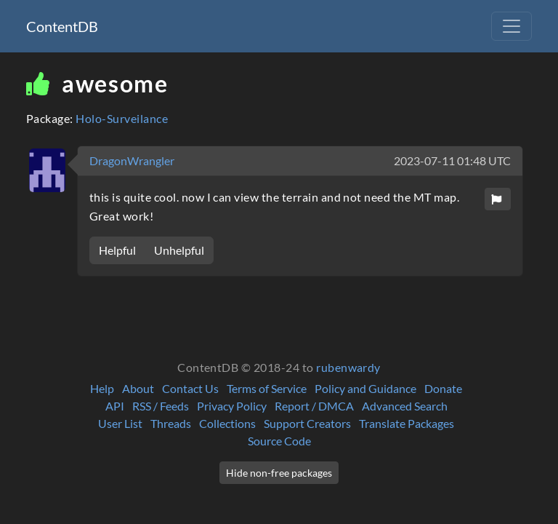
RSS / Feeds (160, 406)
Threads (170, 423)
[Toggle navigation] (511, 26)
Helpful (117, 250)
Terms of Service (267, 388)
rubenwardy (348, 367)
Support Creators (307, 423)
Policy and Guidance (365, 388)
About (138, 388)
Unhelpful (179, 250)
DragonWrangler (131, 160)
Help (102, 388)
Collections (227, 423)
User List (120, 423)
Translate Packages (406, 423)
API (114, 406)
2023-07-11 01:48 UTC (452, 160)
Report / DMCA (314, 406)
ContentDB (62, 26)
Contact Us (190, 388)
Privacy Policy (232, 406)
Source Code (279, 441)
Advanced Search (405, 406)
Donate (443, 388)
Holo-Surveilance (122, 118)
